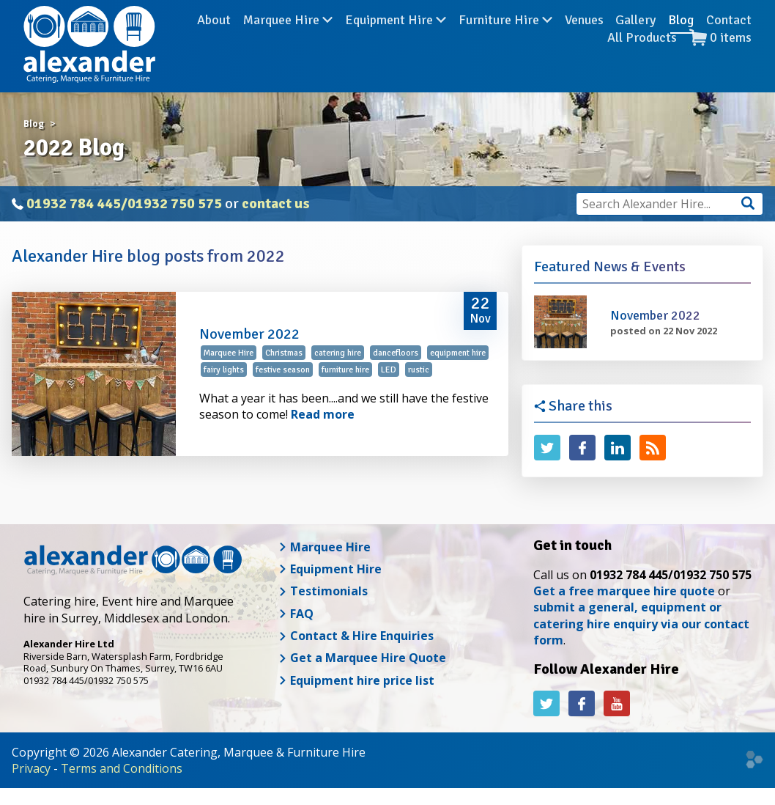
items (720, 60)
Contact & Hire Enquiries (356, 636)
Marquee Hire (288, 43)
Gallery (635, 43)
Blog (681, 43)
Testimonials (323, 591)
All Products (642, 60)
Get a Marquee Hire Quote (362, 658)
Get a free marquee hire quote (624, 591)
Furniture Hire (505, 43)
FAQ (296, 614)
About (214, 43)
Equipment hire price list (356, 680)
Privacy (31, 768)
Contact (729, 43)
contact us (276, 203)
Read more (323, 414)
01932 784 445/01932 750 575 (124, 203)
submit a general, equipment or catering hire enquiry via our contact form (641, 623)
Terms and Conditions (121, 768)
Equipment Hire (395, 43)
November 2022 (249, 334)
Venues (584, 43)
